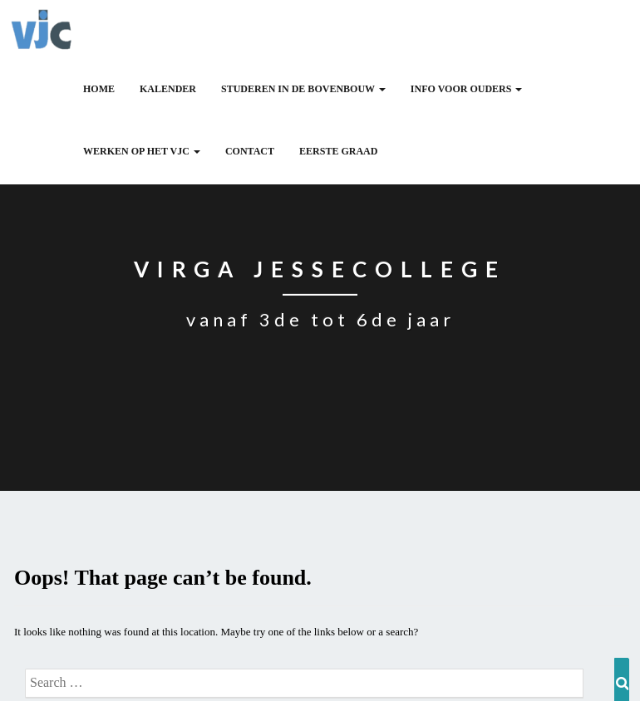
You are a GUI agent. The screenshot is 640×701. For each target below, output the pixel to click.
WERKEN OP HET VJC (141, 151)
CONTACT (249, 151)
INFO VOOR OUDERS (467, 89)
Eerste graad (338, 151)
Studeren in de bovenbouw (303, 89)
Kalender (168, 89)
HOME (99, 89)
